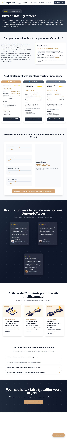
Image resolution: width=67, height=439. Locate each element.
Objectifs (26, 2)
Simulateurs (34, 2)
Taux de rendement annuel (13, 168)
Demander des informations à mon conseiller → (55, 119)
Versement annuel (12, 157)
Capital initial (11, 146)
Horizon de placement (12, 179)
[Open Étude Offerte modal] (58, 435)
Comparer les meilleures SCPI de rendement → (11, 119)
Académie (41, 2)
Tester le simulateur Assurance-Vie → (33, 119)
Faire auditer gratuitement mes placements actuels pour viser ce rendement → (33, 191)
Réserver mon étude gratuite (33, 399)
